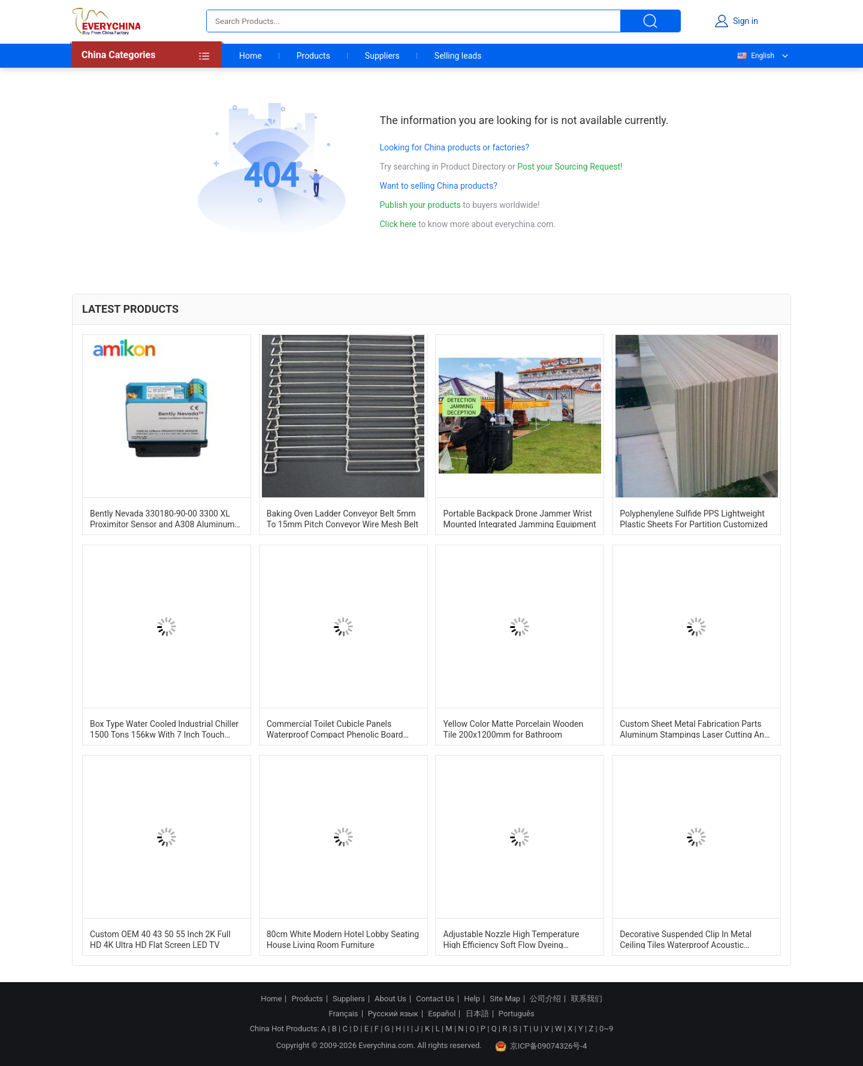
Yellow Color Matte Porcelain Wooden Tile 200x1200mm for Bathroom (513, 728)
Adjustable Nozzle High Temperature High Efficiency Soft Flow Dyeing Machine (511, 939)
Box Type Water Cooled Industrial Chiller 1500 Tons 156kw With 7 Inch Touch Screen (164, 728)
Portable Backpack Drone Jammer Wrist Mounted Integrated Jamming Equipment (519, 518)
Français (343, 1013)
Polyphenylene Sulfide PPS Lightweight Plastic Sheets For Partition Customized (694, 518)
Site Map (505, 998)
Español (441, 1013)
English (755, 56)
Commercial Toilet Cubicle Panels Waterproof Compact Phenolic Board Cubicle (335, 728)
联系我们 (586, 998)
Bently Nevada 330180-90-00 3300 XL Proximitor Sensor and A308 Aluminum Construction (162, 518)
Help (472, 998)
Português (517, 1013)
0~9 (606, 1028)
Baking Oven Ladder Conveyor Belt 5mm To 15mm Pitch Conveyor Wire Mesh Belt (342, 518)
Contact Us (435, 998)
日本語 (477, 1013)
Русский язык (393, 1013)
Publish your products (421, 205)
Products (313, 56)
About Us (390, 998)
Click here (398, 224)
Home (250, 56)
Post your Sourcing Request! (569, 166)
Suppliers (382, 56)
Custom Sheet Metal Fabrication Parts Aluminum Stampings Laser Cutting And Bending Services (694, 728)
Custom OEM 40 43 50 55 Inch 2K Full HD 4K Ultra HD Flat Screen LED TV (160, 939)
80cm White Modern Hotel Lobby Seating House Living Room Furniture (343, 939)
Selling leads (458, 56)
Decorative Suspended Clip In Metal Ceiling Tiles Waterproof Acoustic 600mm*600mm (686, 939)
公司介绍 (545, 998)
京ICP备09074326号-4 (541, 1046)
